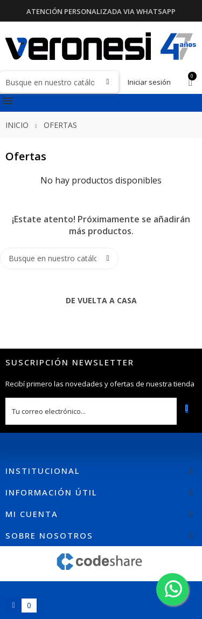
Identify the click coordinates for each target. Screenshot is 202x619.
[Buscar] (59, 82)
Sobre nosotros (49, 535)
